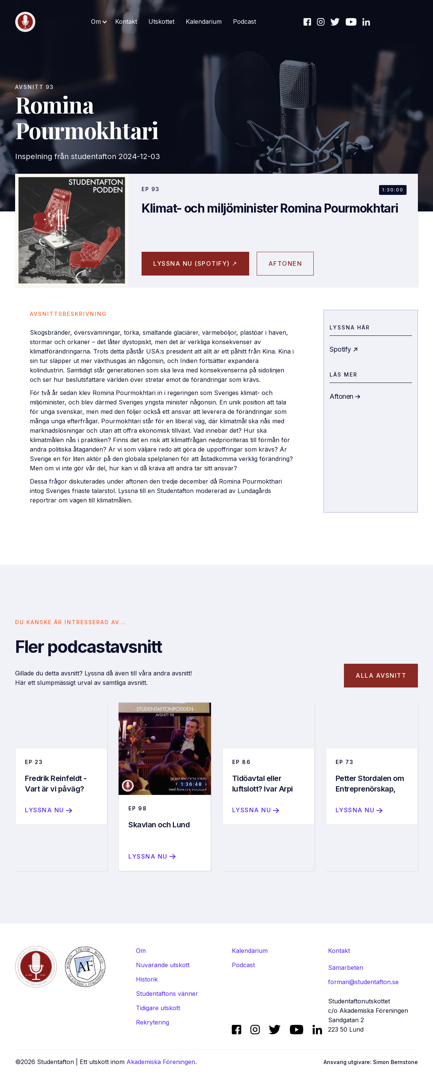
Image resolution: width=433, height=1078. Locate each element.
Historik (147, 979)
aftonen (285, 263)
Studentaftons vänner (167, 993)
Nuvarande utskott (163, 965)
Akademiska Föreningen (160, 1062)
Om (141, 950)
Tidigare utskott (158, 1008)
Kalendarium (204, 21)
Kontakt (126, 21)
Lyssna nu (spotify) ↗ (195, 263)
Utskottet (161, 21)
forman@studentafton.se (363, 982)
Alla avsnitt (381, 684)
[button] (99, 21)
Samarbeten (345, 967)
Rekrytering (152, 1022)
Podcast (244, 21)
